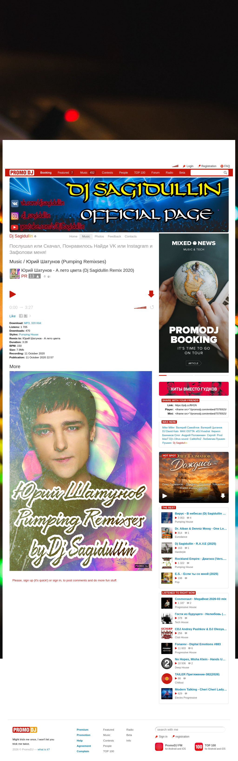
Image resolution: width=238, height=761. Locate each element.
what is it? (44, 749)
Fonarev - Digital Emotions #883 (198, 644)
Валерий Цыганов (211, 427)
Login (190, 166)
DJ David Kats (170, 431)
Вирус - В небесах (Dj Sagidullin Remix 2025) (201, 513)
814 (180, 532)
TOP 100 (139, 172)
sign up (28, 580)
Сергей (211, 435)
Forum (156, 172)
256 (180, 633)
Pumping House (28, 334)
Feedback (114, 236)
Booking (45, 172)
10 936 (182, 663)
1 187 (181, 603)
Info (128, 740)
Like (13, 316)
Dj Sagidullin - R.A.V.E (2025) (195, 543)
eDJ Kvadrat (203, 431)
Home (73, 236)
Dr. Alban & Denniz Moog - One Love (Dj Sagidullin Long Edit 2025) (201, 528)
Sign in (163, 736)
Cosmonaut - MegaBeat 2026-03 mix (201, 598)
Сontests (107, 172)
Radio (169, 172)
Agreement (84, 745)
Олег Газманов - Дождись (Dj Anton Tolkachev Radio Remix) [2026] (193, 486)
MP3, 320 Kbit (32, 322)
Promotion (83, 734)
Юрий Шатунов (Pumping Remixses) (66, 261)
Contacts (131, 236)
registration (182, 736)
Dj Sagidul (21, 236)
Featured (66, 173)
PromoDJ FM (173, 745)
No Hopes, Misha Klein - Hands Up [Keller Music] (201, 659)
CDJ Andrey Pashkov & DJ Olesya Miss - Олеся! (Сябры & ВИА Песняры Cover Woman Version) (201, 629)
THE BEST (168, 507)
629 (180, 693)
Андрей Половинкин (193, 435)
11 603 (182, 648)
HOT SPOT (169, 455)
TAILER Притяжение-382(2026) (197, 674)
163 (180, 548)
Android (173, 749)
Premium (82, 729)
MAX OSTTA (187, 431)
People (123, 172)
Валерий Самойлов (187, 427)
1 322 (181, 563)
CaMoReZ (195, 438)
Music (88, 173)
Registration (209, 166)
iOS (184, 749)
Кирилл (216, 431)
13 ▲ (35, 276)
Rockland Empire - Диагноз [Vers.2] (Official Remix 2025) (201, 558)
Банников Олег (171, 435)
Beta (182, 172)
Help (80, 740)
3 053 (181, 517)
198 (180, 578)
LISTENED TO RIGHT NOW (178, 592)
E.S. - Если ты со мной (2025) (196, 573)
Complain (83, 751)
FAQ (227, 166)
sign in (57, 580)
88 (179, 678)
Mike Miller (168, 427)
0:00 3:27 (21, 307)
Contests (108, 740)
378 (180, 618)
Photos (99, 236)
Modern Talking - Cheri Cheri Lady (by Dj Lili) (201, 689)
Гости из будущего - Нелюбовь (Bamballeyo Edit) (201, 613)
